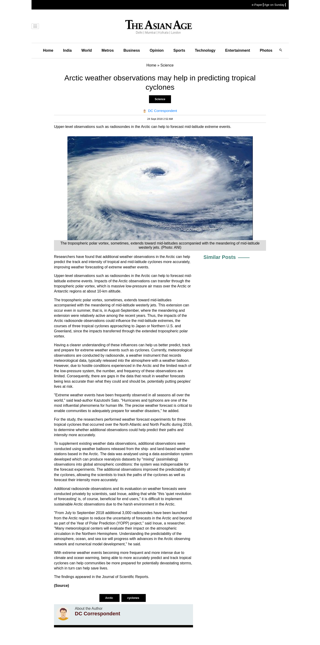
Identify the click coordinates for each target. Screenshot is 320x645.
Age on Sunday (274, 4)
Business (132, 50)
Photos (266, 50)
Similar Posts (219, 257)
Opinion (157, 50)
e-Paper (257, 4)
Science (160, 99)
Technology (205, 50)
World (86, 50)
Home (48, 50)
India (67, 50)
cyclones (133, 598)
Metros (107, 50)
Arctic (109, 598)
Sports (179, 50)
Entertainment (237, 50)
